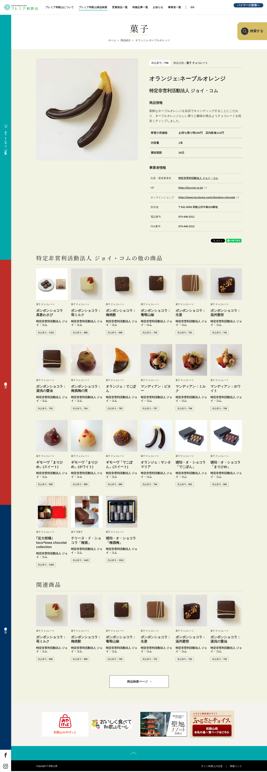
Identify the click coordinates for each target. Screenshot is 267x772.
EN (196, 7)
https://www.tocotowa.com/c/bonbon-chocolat (206, 197)
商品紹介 (126, 40)
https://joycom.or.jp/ (190, 187)
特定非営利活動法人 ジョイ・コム (198, 178)
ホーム (112, 40)
